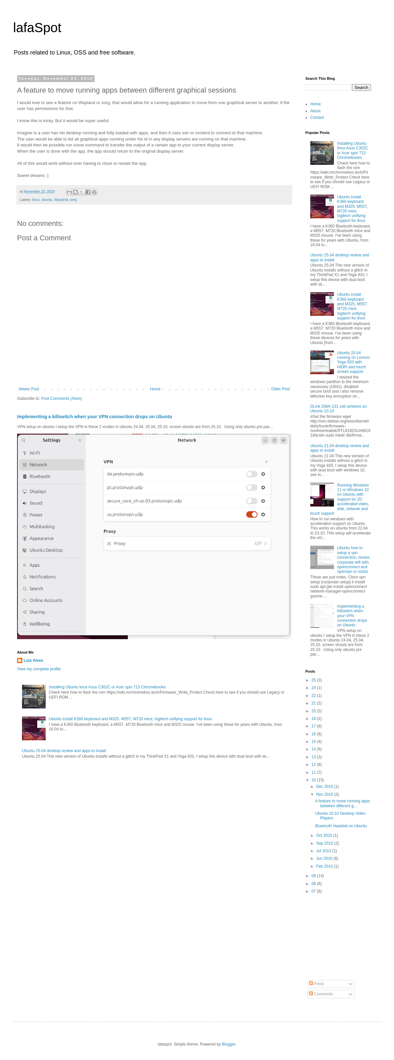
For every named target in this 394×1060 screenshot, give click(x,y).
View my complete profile (39, 669)
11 (314, 772)
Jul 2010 (324, 851)
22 (314, 695)
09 (314, 876)
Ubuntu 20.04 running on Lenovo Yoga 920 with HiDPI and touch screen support (353, 362)
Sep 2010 (325, 843)
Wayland (61, 200)
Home (155, 389)
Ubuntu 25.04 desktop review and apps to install (64, 750)
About (315, 111)
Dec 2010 (325, 786)
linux (35, 200)
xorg (73, 200)
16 (314, 734)
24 (314, 687)
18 (314, 718)
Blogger (228, 1044)
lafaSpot (37, 27)
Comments (321, 994)
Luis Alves (33, 660)
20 (314, 711)
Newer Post (29, 389)
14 (314, 749)
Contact (317, 117)
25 (314, 680)
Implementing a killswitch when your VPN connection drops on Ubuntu (94, 416)
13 (314, 757)
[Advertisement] (338, 937)
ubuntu (46, 200)
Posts (316, 984)
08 (314, 883)
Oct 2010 (324, 835)
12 (314, 764)
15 (314, 741)
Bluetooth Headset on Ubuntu (341, 826)
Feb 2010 (325, 866)
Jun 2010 (325, 858)
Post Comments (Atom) (61, 398)
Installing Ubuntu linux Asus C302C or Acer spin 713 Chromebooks (107, 687)
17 (314, 726)
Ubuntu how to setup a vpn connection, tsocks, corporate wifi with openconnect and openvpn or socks (354, 560)
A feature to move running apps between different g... (342, 803)
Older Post (280, 389)
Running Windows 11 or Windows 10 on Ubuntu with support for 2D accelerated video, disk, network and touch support (339, 499)
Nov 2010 (325, 794)
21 (314, 703)
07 (314, 891)
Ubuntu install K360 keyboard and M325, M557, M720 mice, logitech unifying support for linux (130, 719)
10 (314, 780)
